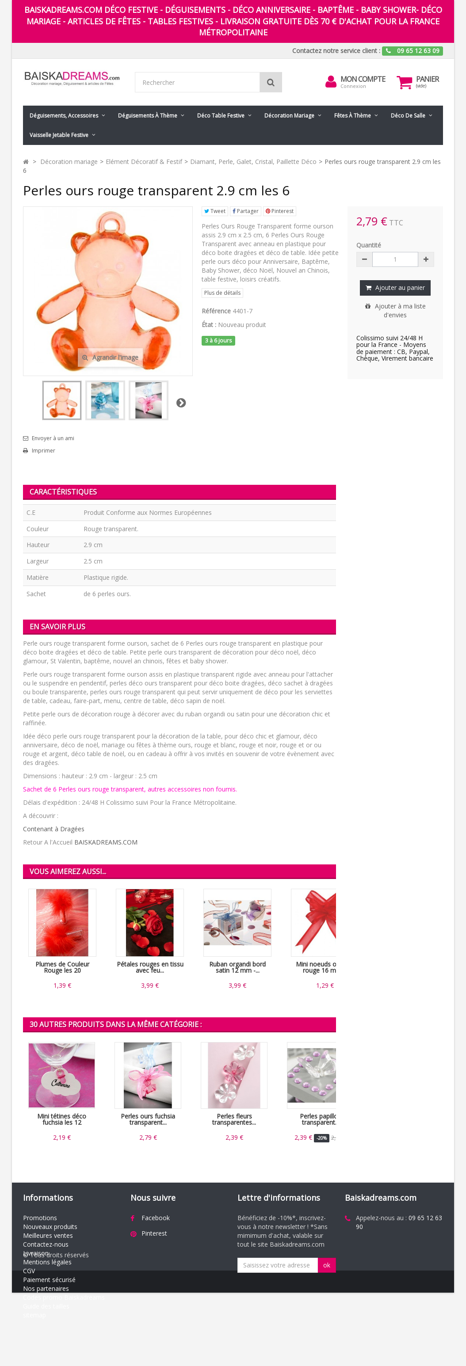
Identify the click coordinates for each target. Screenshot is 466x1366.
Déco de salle (408, 115)
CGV (29, 1271)
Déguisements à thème (147, 115)
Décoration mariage (289, 115)
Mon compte (362, 79)
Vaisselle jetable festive (59, 135)
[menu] (330, 81)
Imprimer (43, 451)
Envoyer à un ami (53, 438)
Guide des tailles (46, 1306)
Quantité (368, 245)
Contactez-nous (46, 1244)
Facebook (155, 1218)
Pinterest (280, 211)
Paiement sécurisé (49, 1279)
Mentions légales (47, 1262)
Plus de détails (222, 293)
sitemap (34, 1315)
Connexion (353, 86)
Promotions (40, 1218)
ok (326, 1265)
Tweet (214, 211)
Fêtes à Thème (352, 115)
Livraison (36, 1253)
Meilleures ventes (48, 1235)
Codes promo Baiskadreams (64, 1297)
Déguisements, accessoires (64, 115)
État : (209, 324)
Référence (216, 311)
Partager (246, 211)
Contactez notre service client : (336, 50)
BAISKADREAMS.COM (106, 842)
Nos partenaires (46, 1288)
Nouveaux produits (50, 1226)
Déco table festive (220, 115)
